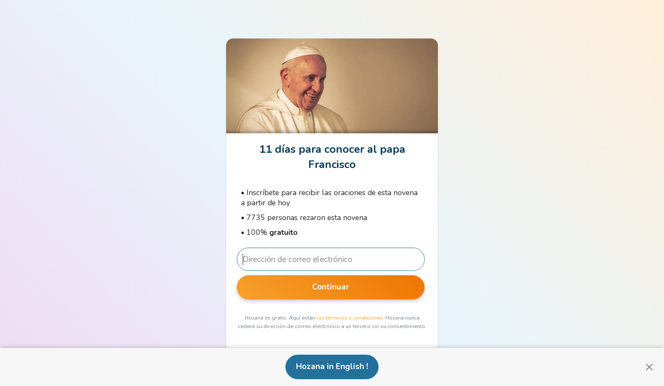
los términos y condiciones (349, 318)
